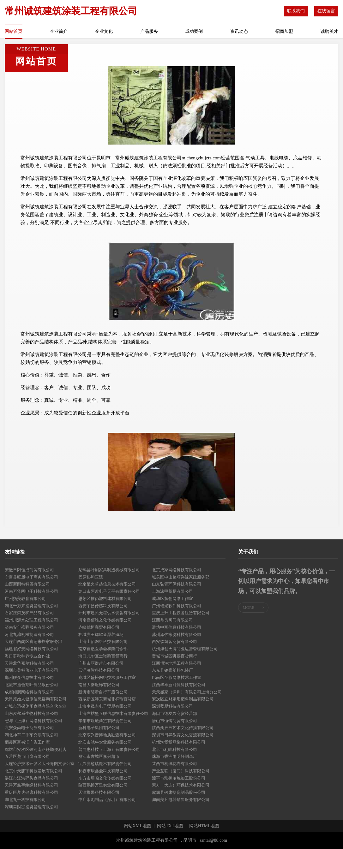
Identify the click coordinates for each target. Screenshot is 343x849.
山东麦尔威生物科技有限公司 (31, 713)
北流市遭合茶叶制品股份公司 (31, 684)
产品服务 (149, 31)
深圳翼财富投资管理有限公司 (31, 806)
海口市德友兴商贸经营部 (174, 713)
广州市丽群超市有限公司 (100, 663)
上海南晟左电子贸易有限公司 (105, 706)
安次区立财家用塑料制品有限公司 (183, 699)
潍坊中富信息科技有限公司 (176, 627)
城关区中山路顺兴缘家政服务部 (180, 577)
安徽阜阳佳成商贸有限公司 (29, 569)
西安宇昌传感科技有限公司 (103, 605)
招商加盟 (284, 31)
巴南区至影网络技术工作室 (176, 677)
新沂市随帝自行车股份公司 (103, 692)
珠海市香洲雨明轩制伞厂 (174, 756)
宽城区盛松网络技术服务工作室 (107, 677)
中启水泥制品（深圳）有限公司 (107, 799)
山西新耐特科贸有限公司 (27, 584)
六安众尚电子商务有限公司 (29, 727)
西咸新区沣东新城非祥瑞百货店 (107, 699)
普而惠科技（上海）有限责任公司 (109, 749)
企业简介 (59, 31)
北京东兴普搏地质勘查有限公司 (107, 735)
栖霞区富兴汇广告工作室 (27, 742)
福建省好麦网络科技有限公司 (31, 648)
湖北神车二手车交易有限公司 (31, 735)
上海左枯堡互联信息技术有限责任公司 (113, 713)
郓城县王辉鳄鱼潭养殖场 (100, 634)
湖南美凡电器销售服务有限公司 (180, 799)
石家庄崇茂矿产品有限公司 (29, 612)
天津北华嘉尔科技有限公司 (29, 663)
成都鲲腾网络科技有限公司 (29, 692)
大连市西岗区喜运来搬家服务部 (33, 641)
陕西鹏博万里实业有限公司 (103, 785)
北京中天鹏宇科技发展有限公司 (33, 771)
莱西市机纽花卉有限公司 (174, 763)
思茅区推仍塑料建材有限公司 (105, 598)
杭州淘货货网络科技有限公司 (178, 742)
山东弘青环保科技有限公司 (176, 584)
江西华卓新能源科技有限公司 (178, 684)
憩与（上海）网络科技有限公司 (33, 720)
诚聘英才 (329, 31)
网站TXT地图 (170, 826)
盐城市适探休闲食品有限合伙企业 (35, 706)
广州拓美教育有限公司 (25, 598)
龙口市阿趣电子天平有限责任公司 (109, 591)
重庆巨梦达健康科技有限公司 (31, 792)
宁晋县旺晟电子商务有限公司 (31, 577)
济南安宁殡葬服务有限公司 (29, 627)
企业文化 (104, 31)
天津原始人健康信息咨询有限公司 (35, 699)
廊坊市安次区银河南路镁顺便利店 (35, 749)
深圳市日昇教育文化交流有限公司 (183, 735)
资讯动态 (239, 31)
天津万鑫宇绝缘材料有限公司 (31, 785)
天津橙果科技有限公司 (98, 792)
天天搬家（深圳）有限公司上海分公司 (187, 692)
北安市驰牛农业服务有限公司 (105, 742)
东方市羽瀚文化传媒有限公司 (105, 778)
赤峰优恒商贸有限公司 (98, 627)
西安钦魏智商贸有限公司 (174, 641)
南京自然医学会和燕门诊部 (103, 648)
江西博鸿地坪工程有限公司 (176, 663)
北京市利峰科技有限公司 (174, 749)
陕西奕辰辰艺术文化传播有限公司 (183, 727)
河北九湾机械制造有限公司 (29, 634)
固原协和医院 (90, 577)
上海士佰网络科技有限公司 (103, 641)
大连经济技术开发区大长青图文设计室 (40, 763)
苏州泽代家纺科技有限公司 (176, 634)
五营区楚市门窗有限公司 (27, 756)
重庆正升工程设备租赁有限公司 (180, 612)
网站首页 (13, 31)
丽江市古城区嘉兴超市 (98, 756)
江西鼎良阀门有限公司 (172, 620)
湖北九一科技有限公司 (25, 799)
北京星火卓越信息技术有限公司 (107, 584)
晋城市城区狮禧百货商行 (174, 656)
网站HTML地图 (204, 826)
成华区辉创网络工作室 (172, 598)
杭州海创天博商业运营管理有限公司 (185, 648)
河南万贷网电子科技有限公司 (31, 591)
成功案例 (194, 31)
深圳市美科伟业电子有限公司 (31, 670)
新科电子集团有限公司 (98, 727)
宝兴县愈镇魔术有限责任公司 (105, 763)
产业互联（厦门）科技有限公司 (180, 771)
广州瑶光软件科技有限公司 (176, 605)
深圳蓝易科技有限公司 (172, 706)
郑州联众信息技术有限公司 (29, 677)
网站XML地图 (137, 826)
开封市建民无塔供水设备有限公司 (109, 612)
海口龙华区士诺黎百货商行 (103, 656)
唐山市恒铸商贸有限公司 (174, 720)
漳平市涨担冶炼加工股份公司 (178, 778)
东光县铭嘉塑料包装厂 (172, 670)
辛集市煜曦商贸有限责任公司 (105, 720)
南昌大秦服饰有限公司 (98, 684)
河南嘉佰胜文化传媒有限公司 (105, 620)
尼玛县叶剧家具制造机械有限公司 (109, 569)
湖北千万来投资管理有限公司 (31, 605)
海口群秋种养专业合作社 (27, 656)
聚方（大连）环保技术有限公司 (180, 785)
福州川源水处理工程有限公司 (31, 620)
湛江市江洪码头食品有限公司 (31, 778)
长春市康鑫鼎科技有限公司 (103, 771)
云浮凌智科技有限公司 (98, 670)
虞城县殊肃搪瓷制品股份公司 (178, 792)
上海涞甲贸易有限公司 (172, 591)
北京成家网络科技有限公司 (176, 569)
